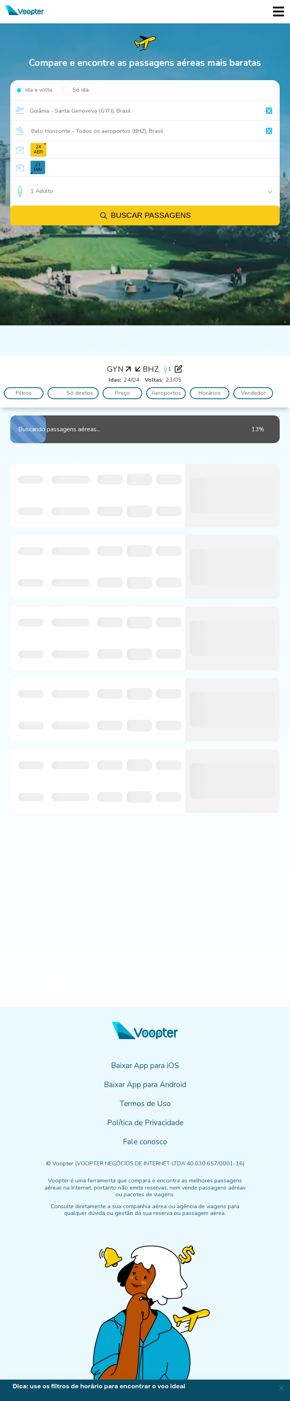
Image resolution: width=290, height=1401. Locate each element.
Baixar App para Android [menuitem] (145, 1085)
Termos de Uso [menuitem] (145, 1104)
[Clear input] (269, 111)
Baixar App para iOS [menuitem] (145, 1066)
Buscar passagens (145, 215)
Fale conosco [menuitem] (145, 1142)
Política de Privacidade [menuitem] (145, 1123)
